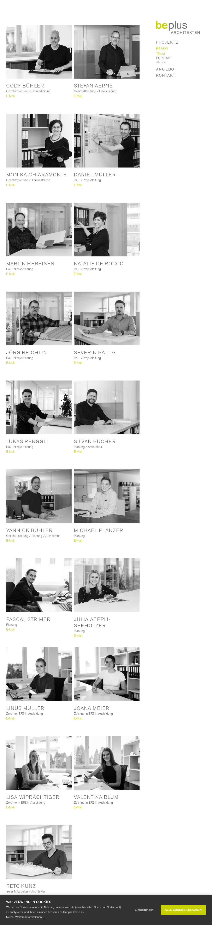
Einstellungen (144, 909)
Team (160, 54)
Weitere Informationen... (29, 917)
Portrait (164, 58)
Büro (162, 48)
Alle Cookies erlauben (183, 909)
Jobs (160, 62)
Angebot (166, 69)
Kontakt (166, 75)
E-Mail (10, 96)
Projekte (167, 42)
